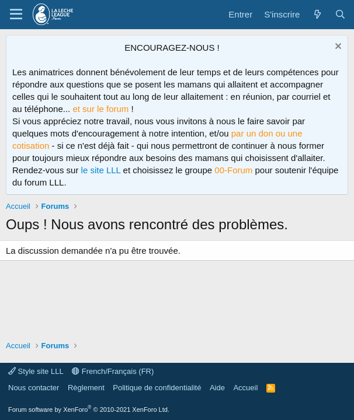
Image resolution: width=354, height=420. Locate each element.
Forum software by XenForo (88, 409)
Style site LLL (36, 371)
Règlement (86, 387)
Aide (217, 387)
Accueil (245, 387)
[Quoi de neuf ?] (317, 14)
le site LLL (101, 170)
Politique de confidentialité (157, 387)
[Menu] (16, 14)
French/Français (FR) (113, 371)
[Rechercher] (340, 14)
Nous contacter (33, 387)
